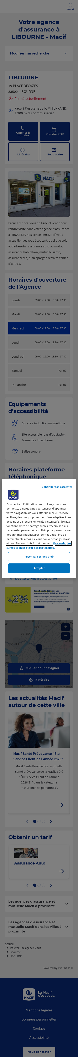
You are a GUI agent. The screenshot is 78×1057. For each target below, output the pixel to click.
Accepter (39, 568)
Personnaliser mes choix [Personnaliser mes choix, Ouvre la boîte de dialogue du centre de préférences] (39, 556)
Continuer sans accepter (57, 486)
